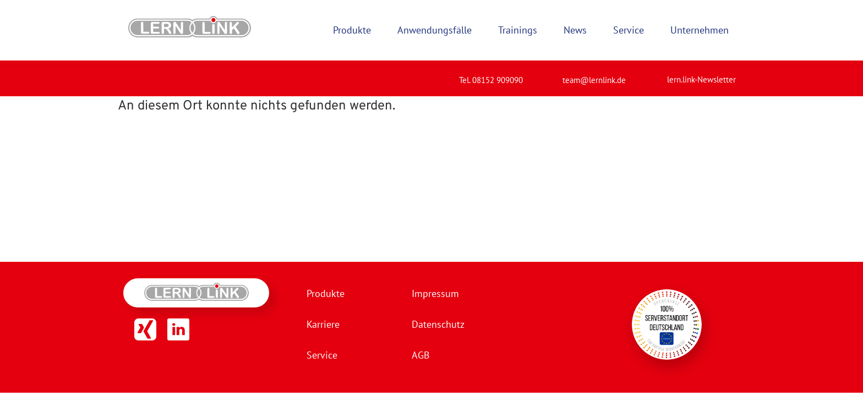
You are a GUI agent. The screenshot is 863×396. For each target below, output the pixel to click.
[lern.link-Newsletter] (653, 74)
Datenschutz (438, 324)
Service (322, 355)
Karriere (323, 324)
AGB (421, 355)
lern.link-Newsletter (701, 79)
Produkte (326, 293)
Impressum (435, 293)
